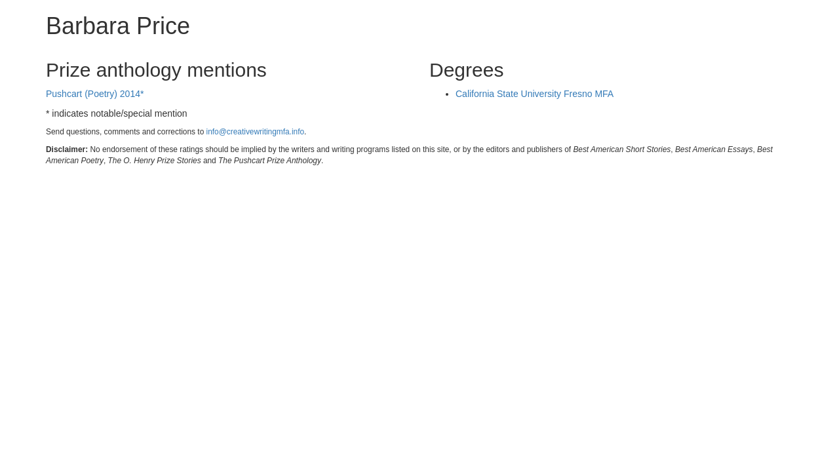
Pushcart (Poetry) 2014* (95, 93)
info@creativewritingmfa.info (255, 131)
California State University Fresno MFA (535, 93)
